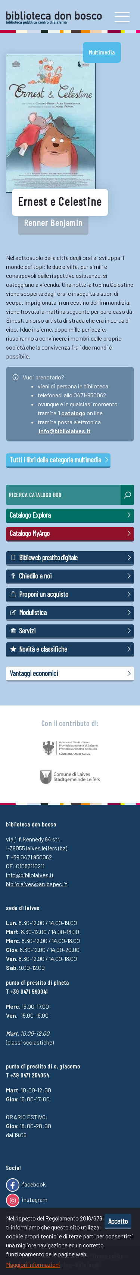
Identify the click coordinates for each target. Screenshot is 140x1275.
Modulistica (71, 612)
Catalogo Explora (71, 515)
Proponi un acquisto (71, 594)
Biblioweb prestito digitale (71, 557)
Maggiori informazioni (33, 1264)
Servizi (71, 631)
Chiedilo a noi (71, 576)
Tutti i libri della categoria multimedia (60, 459)
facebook (26, 1185)
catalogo (73, 412)
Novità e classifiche (71, 649)
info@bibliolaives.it (65, 430)
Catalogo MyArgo (71, 533)
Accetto (118, 1220)
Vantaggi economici (71, 673)
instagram (26, 1200)
